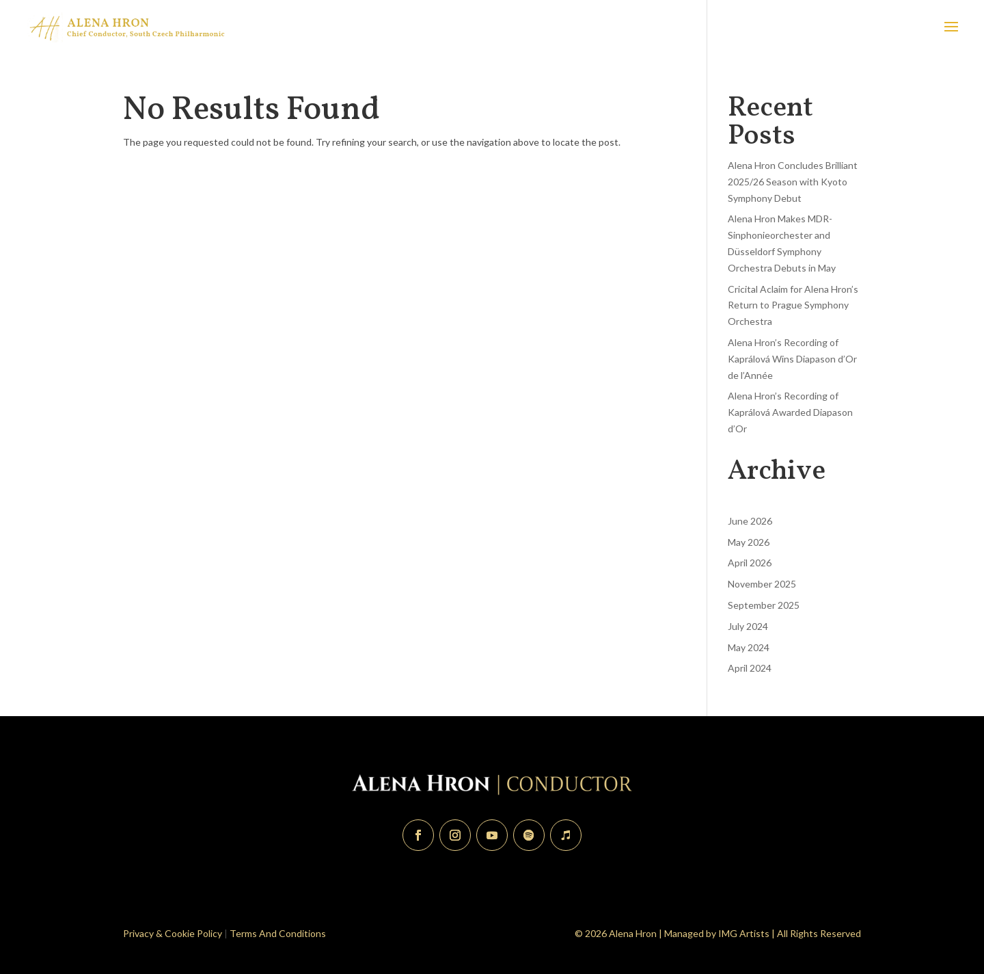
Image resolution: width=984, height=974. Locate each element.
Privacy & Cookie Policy (172, 933)
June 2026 (750, 521)
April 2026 (749, 562)
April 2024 (749, 668)
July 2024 (748, 626)
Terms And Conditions (278, 933)
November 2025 (762, 584)
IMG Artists (743, 933)
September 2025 (764, 605)
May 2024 (748, 647)
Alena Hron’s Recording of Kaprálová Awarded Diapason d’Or (790, 412)
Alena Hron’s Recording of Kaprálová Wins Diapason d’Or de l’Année (792, 359)
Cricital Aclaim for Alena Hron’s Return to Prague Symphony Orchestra (793, 305)
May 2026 (748, 542)
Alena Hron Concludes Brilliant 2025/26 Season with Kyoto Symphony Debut (793, 181)
